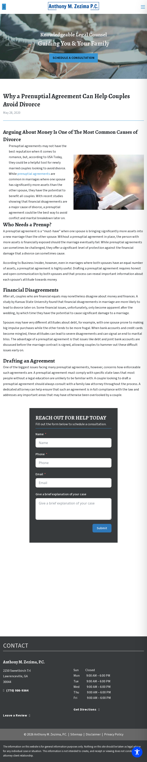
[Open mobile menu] (143, 7)
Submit (102, 528)
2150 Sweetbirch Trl (17, 670)
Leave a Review (16, 715)
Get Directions (87, 709)
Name (40, 434)
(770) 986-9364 (15, 690)
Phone (40, 454)
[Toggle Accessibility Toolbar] (137, 752)
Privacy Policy (113, 734)
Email (39, 474)
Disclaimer (93, 734)
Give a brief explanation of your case (61, 494)
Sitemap (76, 734)
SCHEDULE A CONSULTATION (74, 58)
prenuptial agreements (33, 174)
